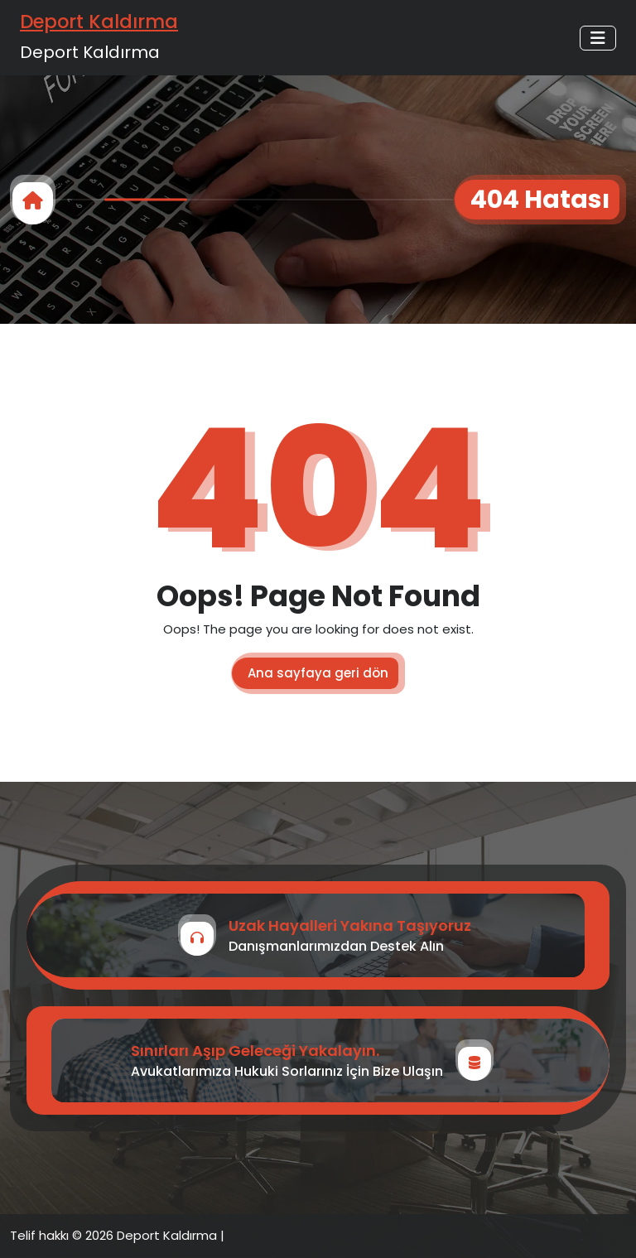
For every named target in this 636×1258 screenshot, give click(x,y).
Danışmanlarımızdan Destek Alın (336, 946)
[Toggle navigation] (598, 38)
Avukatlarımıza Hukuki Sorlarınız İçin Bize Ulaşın (287, 1071)
